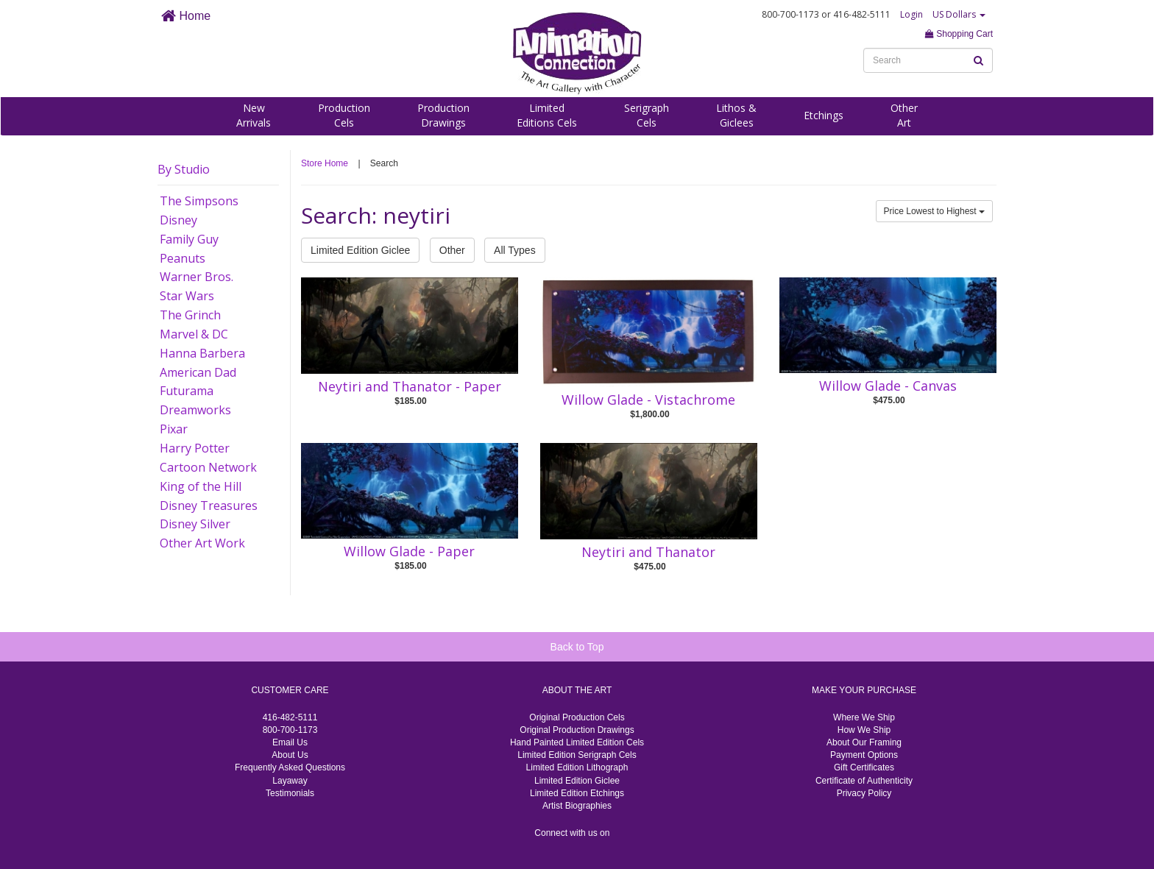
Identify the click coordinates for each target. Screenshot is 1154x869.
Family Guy (189, 239)
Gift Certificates (864, 767)
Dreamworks (195, 410)
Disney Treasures (209, 505)
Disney (178, 220)
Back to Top (577, 647)
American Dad (198, 372)
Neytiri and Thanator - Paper (409, 386)
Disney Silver (195, 524)
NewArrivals (253, 115)
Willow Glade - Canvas (888, 385)
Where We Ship (864, 717)
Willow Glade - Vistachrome (648, 399)
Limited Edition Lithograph (577, 767)
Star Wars (187, 296)
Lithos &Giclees (736, 115)
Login (911, 14)
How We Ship (864, 730)
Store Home (324, 163)
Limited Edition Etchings (577, 793)
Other (452, 250)
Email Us (290, 742)
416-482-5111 (290, 717)
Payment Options (864, 755)
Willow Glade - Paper (409, 551)
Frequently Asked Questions (290, 767)
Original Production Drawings (577, 730)
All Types (515, 250)
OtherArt (904, 115)
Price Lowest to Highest (934, 211)
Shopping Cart (959, 34)
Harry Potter (195, 448)
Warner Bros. (196, 277)
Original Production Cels (576, 717)
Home (185, 16)
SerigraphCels (646, 115)
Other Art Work (202, 543)
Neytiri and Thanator (648, 552)
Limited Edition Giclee (360, 250)
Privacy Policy (864, 793)
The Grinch (190, 315)
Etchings (823, 115)
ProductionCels (344, 115)
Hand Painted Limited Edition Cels (577, 742)
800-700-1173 (290, 730)
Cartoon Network (208, 467)
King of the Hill (200, 486)
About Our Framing (864, 742)
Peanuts (182, 258)
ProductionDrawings (443, 115)
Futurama (186, 391)
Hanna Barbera (202, 353)
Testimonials (290, 793)
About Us (290, 755)
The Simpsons (199, 201)
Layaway (289, 781)
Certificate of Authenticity (864, 781)
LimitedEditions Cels (547, 115)
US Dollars (958, 14)
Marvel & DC (194, 334)
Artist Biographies (577, 806)
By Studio (183, 169)
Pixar (174, 429)
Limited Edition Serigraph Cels (576, 755)
